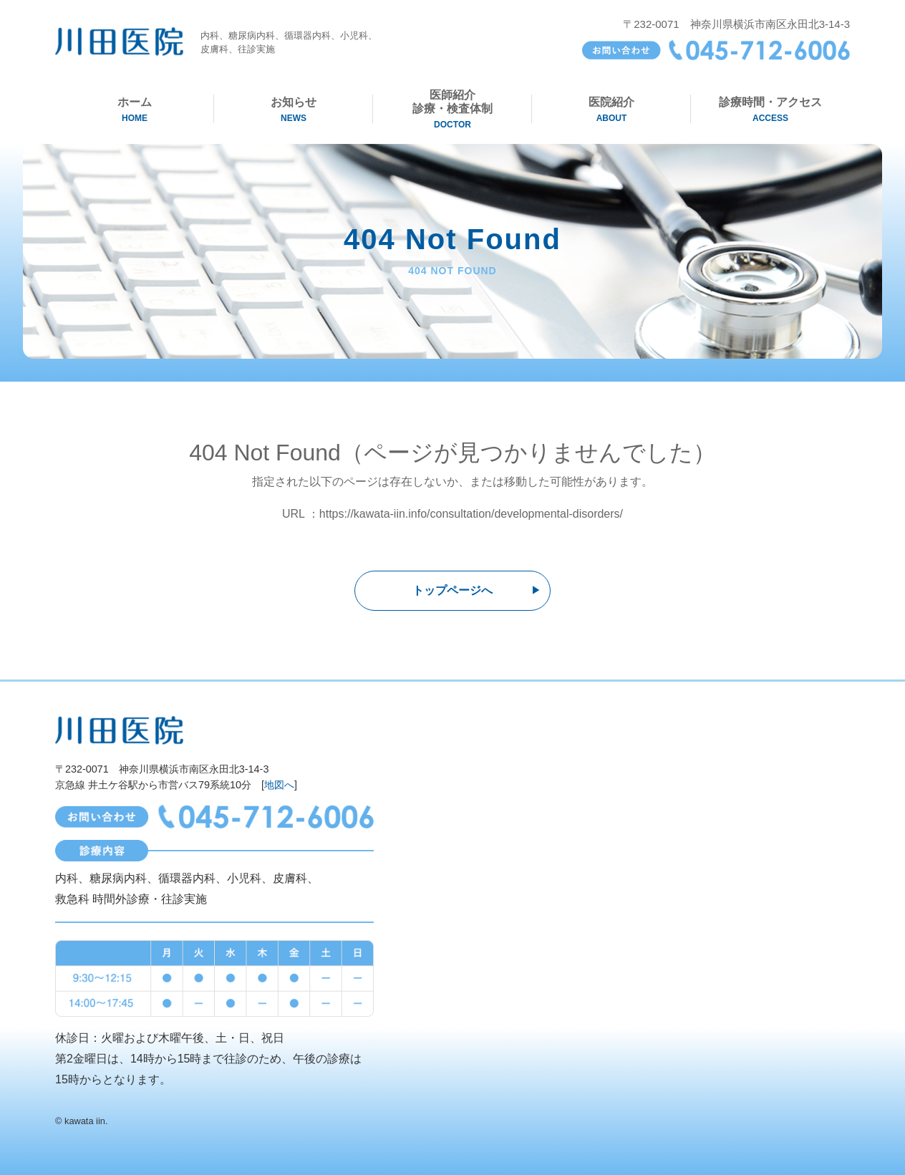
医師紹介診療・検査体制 (452, 109)
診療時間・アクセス (770, 110)
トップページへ (452, 590)
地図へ (279, 784)
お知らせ (294, 110)
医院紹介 (611, 110)
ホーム (135, 110)
